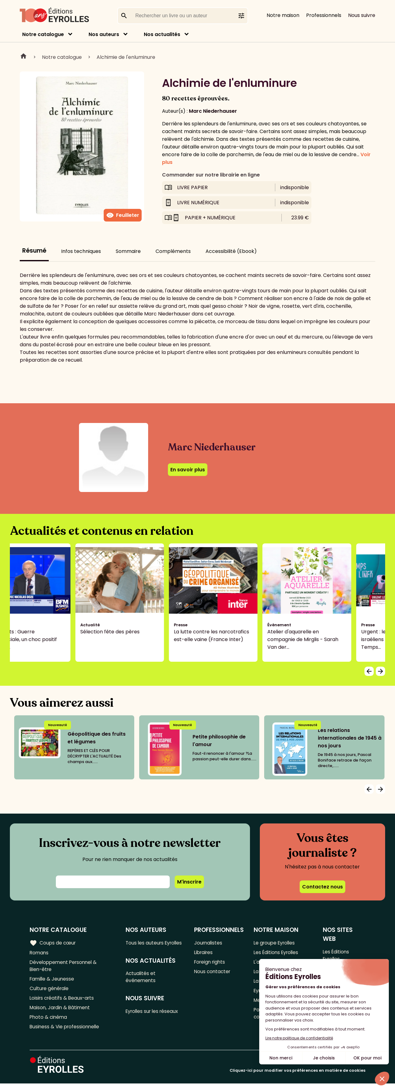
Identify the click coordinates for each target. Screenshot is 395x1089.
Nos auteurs (104, 34)
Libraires (204, 953)
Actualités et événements (142, 985)
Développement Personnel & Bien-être (65, 967)
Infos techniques (81, 251)
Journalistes (208, 942)
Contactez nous (322, 886)
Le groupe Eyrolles (276, 942)
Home (23, 57)
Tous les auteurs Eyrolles (146, 946)
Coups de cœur (53, 942)
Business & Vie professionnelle (66, 1031)
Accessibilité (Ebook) (231, 251)
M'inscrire (189, 881)
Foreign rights (210, 963)
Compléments (173, 251)
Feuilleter (122, 215)
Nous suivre (361, 15)
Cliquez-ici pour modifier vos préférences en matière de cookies (297, 1076)
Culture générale (50, 991)
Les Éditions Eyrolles (277, 953)
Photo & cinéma (49, 1021)
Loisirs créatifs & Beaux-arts (63, 1001)
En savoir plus (187, 469)
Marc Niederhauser (213, 111)
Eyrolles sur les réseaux (154, 1021)
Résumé (34, 250)
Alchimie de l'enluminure (126, 57)
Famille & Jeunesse (53, 981)
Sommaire (128, 251)
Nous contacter (213, 973)
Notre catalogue (43, 34)
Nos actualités (162, 34)
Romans (39, 953)
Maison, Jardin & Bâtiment (61, 1011)
